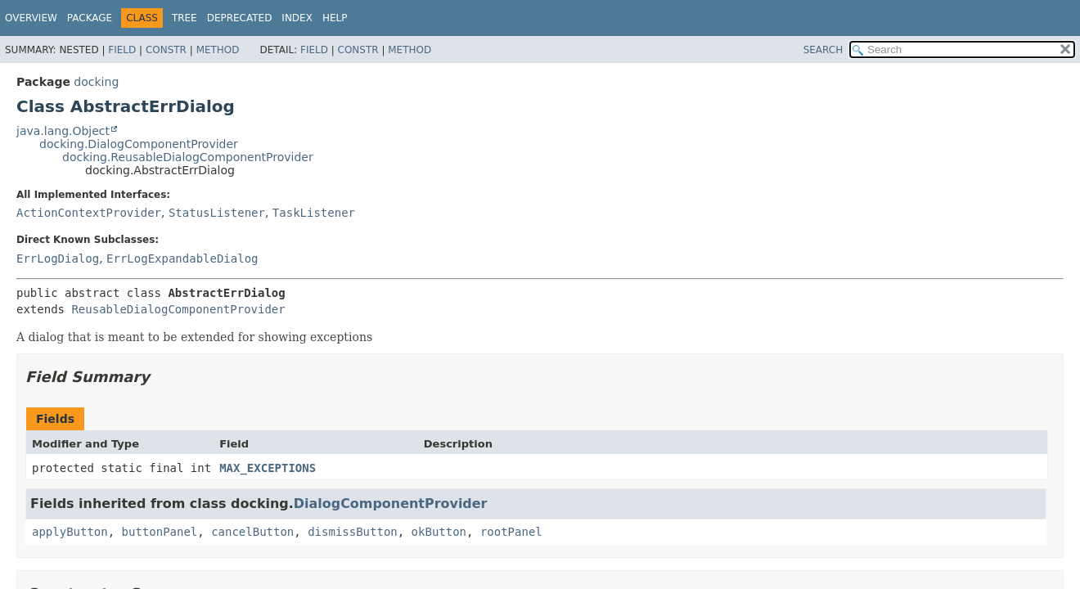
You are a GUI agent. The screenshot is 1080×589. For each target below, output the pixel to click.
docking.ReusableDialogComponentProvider (187, 157)
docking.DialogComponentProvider (138, 144)
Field (122, 50)
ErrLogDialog (57, 258)
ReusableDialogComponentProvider (178, 309)
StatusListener (217, 212)
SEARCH (823, 50)
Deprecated (239, 18)
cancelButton (252, 531)
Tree (184, 18)
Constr (166, 50)
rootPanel (511, 531)
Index (297, 18)
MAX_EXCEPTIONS (267, 467)
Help (335, 18)
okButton (439, 531)
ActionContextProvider (88, 212)
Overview (31, 18)
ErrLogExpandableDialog (182, 258)
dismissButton (353, 531)
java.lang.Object (63, 130)
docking (96, 81)
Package (89, 18)
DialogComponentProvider (391, 503)
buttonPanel (160, 531)
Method (218, 50)
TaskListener (313, 212)
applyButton (70, 531)
